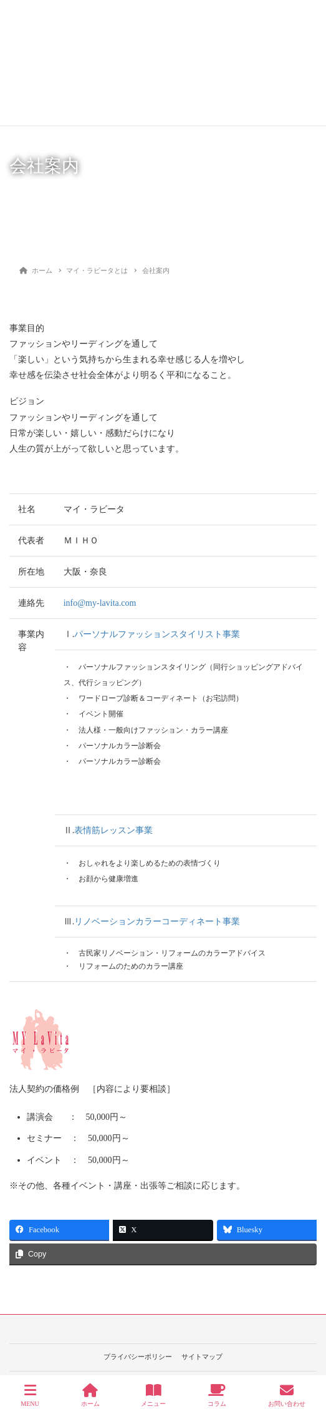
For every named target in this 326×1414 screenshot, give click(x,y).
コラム (217, 1395)
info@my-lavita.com (100, 603)
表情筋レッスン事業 (113, 830)
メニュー (153, 1395)
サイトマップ (202, 1356)
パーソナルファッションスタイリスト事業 (157, 634)
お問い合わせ (286, 1395)
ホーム (90, 1395)
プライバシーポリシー (137, 1356)
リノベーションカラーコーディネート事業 (157, 921)
